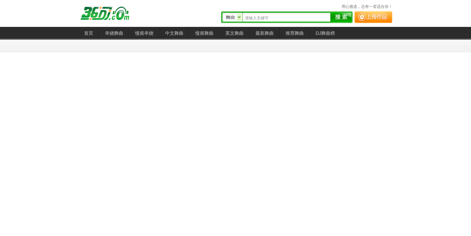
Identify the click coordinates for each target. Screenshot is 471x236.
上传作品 (373, 17)
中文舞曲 (174, 33)
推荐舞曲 (295, 33)
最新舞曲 (264, 33)
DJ (109, 13)
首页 (88, 33)
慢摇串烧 (144, 33)
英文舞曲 (234, 33)
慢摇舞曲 (204, 33)
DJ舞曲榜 (325, 33)
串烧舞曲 (114, 33)
